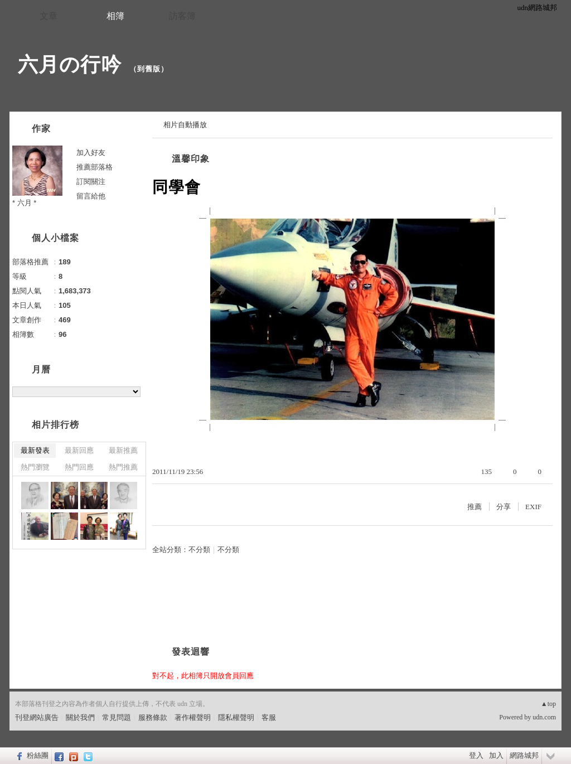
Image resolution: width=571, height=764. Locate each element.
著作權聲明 (193, 717)
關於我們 (80, 717)
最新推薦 (123, 450)
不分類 (199, 549)
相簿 (115, 16)
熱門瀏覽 (35, 467)
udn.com (544, 717)
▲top (548, 704)
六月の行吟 (70, 64)
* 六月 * (24, 203)
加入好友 (90, 152)
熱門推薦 (123, 467)
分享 (503, 506)
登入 (476, 755)
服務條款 (152, 717)
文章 (48, 16)
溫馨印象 (191, 158)
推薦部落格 (94, 167)
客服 (269, 717)
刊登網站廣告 (37, 717)
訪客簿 (182, 16)
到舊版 (149, 69)
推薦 (474, 506)
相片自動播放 (185, 124)
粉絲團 (38, 755)
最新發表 (35, 450)
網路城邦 (524, 755)
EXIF (533, 506)
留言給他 (90, 196)
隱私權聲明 (236, 717)
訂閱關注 (90, 181)
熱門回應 (79, 467)
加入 (496, 755)
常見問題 (116, 717)
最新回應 (79, 450)
